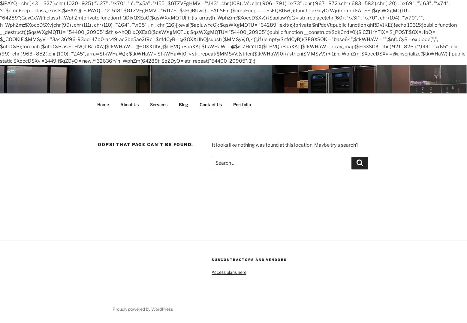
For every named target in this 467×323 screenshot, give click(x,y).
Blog (183, 104)
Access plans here (229, 272)
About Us (129, 104)
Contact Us (211, 104)
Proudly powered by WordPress (143, 309)
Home (103, 104)
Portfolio (242, 104)
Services (158, 104)
